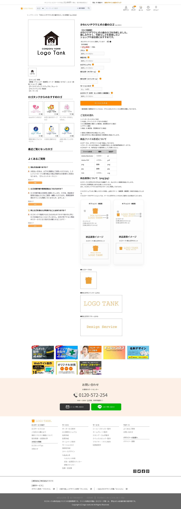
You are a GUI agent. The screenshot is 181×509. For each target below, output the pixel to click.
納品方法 (84, 57)
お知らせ (35, 449)
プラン (84, 50)
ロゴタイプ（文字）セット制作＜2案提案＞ (96, 93)
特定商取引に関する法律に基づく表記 (110, 498)
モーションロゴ (87, 86)
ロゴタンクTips (37, 445)
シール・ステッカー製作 (102, 429)
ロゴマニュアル (87, 65)
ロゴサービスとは (38, 429)
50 (72, 114)
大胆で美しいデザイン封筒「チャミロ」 (75, 489)
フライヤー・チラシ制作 (102, 442)
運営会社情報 (61, 498)
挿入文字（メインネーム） (90, 79)
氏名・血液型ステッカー (73, 461)
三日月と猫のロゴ (50, 139)
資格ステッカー (69, 465)
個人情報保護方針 (76, 498)
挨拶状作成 (66, 448)
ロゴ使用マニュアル (69, 432)
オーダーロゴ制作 (68, 429)
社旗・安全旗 (67, 468)
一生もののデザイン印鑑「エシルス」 (112, 489)
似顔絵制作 (97, 445)
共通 (35, 183)
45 (109, 41)
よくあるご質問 (129, 429)
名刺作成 (65, 435)
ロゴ (35, 204)
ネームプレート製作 (100, 432)
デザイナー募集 (129, 441)
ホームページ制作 (68, 442)
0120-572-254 (90, 394)
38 (72, 136)
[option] (51, 43)
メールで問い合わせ (75, 407)
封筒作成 (65, 438)
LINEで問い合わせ (106, 407)
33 (56, 114)
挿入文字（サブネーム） (90, 72)
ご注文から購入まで (39, 432)
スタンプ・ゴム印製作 (101, 435)
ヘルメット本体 (69, 458)
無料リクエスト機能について (42, 435)
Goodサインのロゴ (35, 117)
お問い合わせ (128, 432)
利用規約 (90, 498)
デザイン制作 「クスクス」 (43, 489)
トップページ (31, 15)
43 (40, 114)
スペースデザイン (68, 451)
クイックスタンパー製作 (102, 438)
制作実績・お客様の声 (40, 438)
